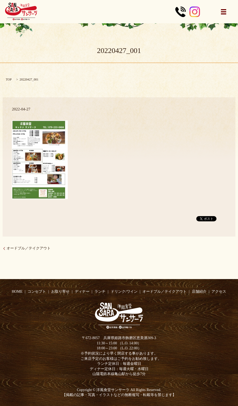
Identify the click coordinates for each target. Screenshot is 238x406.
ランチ (99, 291)
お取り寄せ (60, 291)
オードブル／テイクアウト (29, 248)
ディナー (82, 291)
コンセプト (37, 291)
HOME (17, 291)
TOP (9, 79)
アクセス (218, 291)
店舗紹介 (199, 291)
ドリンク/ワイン (124, 291)
